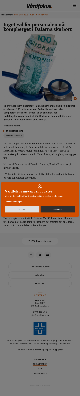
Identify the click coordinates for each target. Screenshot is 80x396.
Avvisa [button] (22, 209)
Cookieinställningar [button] (13, 201)
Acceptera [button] (57, 209)
